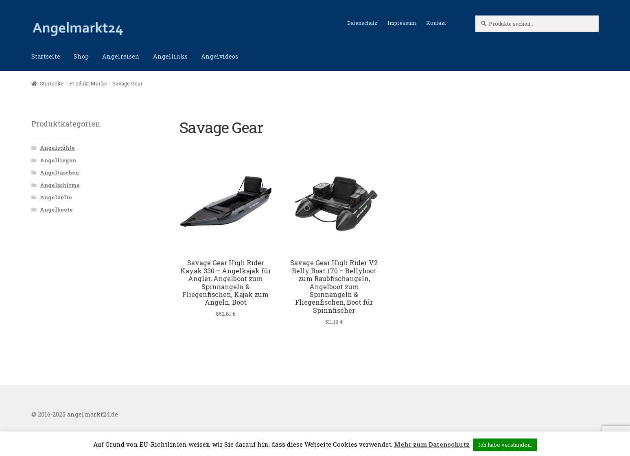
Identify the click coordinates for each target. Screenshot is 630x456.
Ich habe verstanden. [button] (505, 444)
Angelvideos (219, 56)
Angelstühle (57, 147)
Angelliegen (58, 160)
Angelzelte (56, 197)
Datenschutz (362, 23)
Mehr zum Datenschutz (432, 444)
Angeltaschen (59, 172)
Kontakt (436, 23)
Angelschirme (60, 185)
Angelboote (56, 209)
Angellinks (170, 56)
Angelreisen (121, 56)
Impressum (401, 23)
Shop (81, 56)
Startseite (45, 56)
